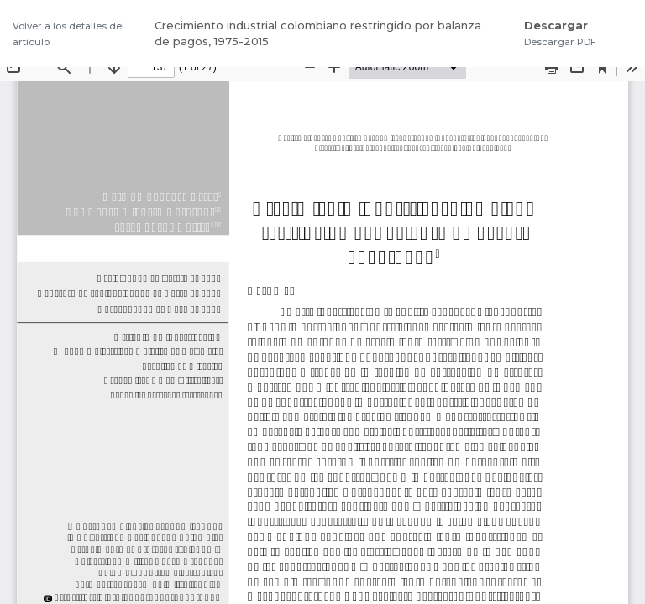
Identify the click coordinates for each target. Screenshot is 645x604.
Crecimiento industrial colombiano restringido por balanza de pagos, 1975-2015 (318, 33)
